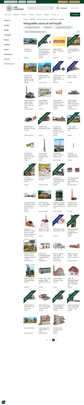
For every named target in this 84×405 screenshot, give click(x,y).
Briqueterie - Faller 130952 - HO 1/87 (44, 230)
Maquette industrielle (42, 19)
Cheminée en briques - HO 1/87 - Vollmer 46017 (58, 154)
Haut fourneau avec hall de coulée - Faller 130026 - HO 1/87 (58, 78)
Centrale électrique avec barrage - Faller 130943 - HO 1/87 (73, 180)
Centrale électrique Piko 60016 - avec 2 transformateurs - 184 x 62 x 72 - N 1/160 (29, 206)
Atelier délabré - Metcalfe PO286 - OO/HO (58, 280)
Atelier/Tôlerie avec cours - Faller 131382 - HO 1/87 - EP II (44, 306)
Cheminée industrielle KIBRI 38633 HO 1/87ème (73, 154)
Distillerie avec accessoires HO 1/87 (44, 127)
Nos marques (75, 14)
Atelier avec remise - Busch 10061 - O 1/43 (59, 230)
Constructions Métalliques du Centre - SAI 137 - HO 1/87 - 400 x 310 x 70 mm (58, 130)
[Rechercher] (52, 8)
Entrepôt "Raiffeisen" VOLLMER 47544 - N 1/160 (73, 50)
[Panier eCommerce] (61, 8)
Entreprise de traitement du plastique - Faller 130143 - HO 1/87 (29, 78)
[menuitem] (8, 14)
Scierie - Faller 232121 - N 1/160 (72, 76)
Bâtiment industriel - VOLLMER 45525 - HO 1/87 (29, 280)
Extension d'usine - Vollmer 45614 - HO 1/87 (44, 77)
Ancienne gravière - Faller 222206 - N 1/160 (44, 329)
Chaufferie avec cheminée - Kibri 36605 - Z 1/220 (72, 204)
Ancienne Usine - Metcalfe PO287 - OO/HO (58, 329)
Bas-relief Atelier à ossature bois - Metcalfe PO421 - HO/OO (73, 231)
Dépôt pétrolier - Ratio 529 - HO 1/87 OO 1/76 (29, 128)
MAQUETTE (33, 19)
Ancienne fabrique (29, 328)
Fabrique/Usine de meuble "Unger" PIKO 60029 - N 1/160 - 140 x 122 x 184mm (29, 104)
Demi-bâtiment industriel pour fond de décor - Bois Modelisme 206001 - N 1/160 (59, 104)
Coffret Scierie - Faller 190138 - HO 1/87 (73, 128)
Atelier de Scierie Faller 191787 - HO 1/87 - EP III (29, 306)
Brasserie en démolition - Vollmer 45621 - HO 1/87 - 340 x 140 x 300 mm (29, 231)
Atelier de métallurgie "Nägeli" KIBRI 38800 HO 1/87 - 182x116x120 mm (73, 282)
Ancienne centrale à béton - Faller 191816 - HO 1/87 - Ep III (73, 306)
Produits (26, 19)
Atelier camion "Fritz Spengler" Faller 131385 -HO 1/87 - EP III (44, 281)
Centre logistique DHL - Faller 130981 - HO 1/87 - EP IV (44, 204)
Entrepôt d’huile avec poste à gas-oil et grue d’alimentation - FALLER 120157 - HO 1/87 (44, 52)
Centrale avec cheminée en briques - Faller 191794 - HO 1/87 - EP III (59, 180)
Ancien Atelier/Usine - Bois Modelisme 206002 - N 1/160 (59, 306)
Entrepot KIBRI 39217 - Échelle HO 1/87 (58, 50)
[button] (35, 31)
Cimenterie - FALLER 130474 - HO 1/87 (29, 179)
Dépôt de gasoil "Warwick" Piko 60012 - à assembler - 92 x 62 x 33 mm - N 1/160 (73, 104)
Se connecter (75, 8)
